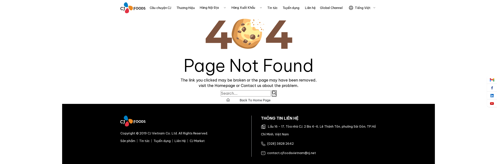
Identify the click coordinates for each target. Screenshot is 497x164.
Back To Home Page (249, 100)
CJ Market (197, 141)
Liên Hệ (180, 141)
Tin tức (144, 141)
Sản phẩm (127, 141)
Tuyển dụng (162, 141)
